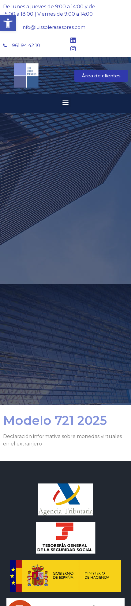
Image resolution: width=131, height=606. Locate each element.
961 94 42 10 (26, 45)
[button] (8, 23)
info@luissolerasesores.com (53, 27)
